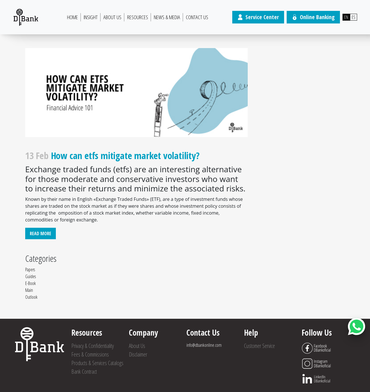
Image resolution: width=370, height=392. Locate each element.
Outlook (31, 297)
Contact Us (197, 17)
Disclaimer (138, 354)
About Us (112, 17)
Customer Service (259, 346)
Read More (40, 233)
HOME (72, 17)
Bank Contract (84, 371)
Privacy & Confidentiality (92, 346)
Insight (91, 17)
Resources (137, 17)
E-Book (30, 283)
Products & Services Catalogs (97, 363)
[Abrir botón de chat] (356, 326)
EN (346, 17)
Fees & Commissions (90, 354)
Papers (30, 269)
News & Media (167, 17)
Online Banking (313, 17)
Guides (30, 276)
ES (353, 17)
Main (29, 290)
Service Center (258, 17)
